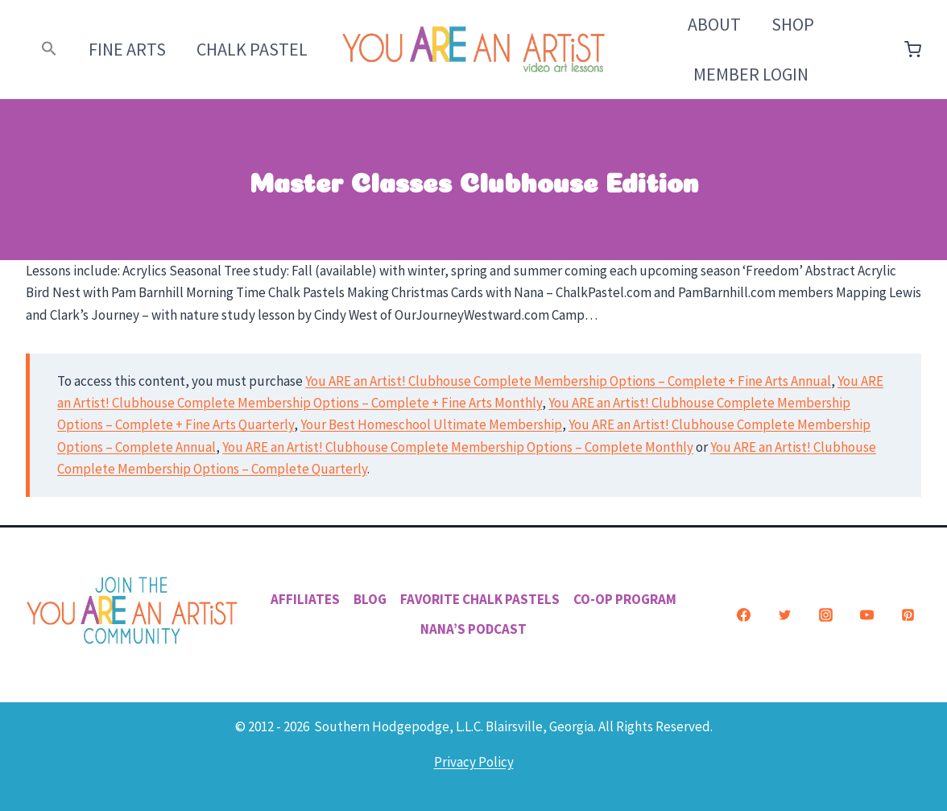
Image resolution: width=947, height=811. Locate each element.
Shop (792, 24)
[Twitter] (784, 614)
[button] (49, 49)
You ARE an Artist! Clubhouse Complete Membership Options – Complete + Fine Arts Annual (568, 381)
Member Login (750, 74)
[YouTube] (866, 614)
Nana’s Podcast (473, 629)
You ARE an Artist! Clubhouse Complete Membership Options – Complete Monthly (457, 447)
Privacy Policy (474, 762)
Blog (370, 599)
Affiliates (305, 599)
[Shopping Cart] (912, 49)
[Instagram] (825, 614)
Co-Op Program (624, 599)
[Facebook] (743, 614)
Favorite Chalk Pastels (480, 599)
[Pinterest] (907, 614)
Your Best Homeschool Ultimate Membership (431, 424)
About (714, 24)
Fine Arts (127, 49)
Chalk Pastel (252, 49)
